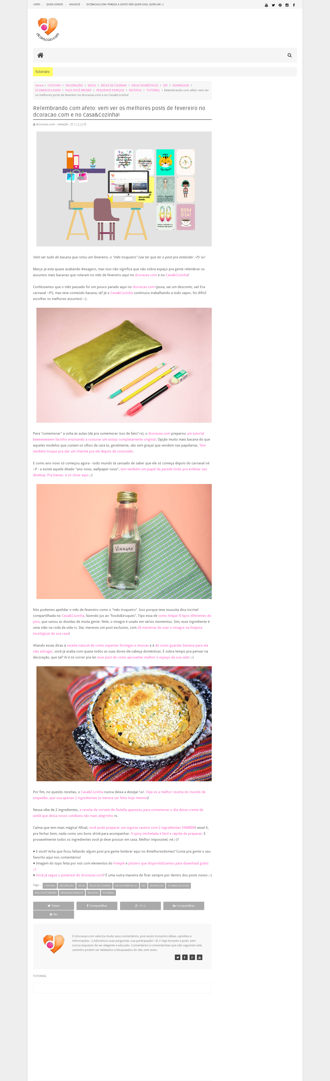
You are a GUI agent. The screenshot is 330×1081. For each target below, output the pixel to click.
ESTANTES (276, 699)
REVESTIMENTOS (285, 743)
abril (229, 437)
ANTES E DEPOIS (256, 679)
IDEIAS (270, 709)
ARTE (293, 679)
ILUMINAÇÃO (288, 709)
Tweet (49, 905)
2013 (226, 552)
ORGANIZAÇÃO (265, 730)
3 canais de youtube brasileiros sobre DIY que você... (260, 509)
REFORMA (267, 743)
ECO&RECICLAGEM (47, 90)
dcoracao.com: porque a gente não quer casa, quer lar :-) (124, 4)
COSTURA (54, 85)
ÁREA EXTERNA (240, 752)
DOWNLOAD (181, 85)
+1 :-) (120, 905)
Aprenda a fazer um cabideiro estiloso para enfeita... (260, 475)
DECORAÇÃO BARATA (235, 689)
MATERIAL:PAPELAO (285, 726)
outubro (232, 403)
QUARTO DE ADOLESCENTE (253, 739)
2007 (226, 587)
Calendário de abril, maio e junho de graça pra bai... (259, 458)
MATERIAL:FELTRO (285, 721)
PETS (250, 735)
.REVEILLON (237, 679)
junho (230, 426)
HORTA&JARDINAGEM (232, 709)
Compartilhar (84, 905)
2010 (226, 570)
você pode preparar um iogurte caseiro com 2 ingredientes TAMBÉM (142, 822)
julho (230, 420)
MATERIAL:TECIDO (232, 730)
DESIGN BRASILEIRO (283, 689)
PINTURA (260, 735)
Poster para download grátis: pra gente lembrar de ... (260, 469)
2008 (226, 581)
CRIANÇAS (252, 684)
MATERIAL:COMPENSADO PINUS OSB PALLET (257, 717)
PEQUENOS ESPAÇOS (110, 90)
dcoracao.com (146, 272)
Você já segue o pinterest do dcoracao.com (69, 869)
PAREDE (290, 730)
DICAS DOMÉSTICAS (145, 85)
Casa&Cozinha (177, 272)
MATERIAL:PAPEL (257, 726)
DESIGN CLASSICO (234, 693)
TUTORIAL (153, 90)
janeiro (231, 533)
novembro (233, 397)
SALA (221, 748)
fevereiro (232, 528)
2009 (226, 576)
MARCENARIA (227, 713)
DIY (165, 85)
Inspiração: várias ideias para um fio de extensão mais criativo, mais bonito (266, 298)
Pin (190, 905)
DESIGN (261, 689)
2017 (226, 380)
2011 (226, 564)
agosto (231, 414)
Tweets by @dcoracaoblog (235, 789)
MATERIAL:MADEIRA (230, 726)
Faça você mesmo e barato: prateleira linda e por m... (260, 515)
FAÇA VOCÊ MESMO (78, 90)
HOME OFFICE (282, 704)
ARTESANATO (227, 684)
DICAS (92, 85)
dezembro (233, 391)
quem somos (54, 4)
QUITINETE (240, 743)
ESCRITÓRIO (259, 699)
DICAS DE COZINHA (114, 85)
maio (230, 432)
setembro (233, 408)
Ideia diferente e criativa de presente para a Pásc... (258, 464)
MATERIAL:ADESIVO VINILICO (272, 713)
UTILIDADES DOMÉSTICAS (276, 748)
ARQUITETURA (279, 679)
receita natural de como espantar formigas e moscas (108, 636)
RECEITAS (135, 90)
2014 (226, 547)
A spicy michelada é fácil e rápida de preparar (170, 828)
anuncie (74, 4)
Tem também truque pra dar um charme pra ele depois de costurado (86, 445)
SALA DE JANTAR (235, 748)
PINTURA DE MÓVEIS (283, 735)
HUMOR (256, 709)
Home (39, 85)
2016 (226, 386)
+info (36, 4)
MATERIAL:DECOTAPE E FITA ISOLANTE (244, 721)
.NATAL (223, 679)
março (230, 443)
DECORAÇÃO (74, 85)
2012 (226, 558)
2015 (226, 541)
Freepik (119, 857)
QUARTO (225, 739)
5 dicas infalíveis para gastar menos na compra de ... (260, 520)
